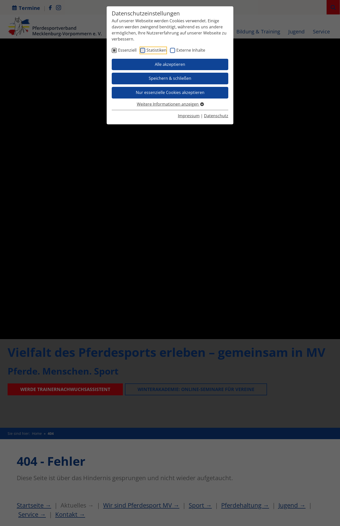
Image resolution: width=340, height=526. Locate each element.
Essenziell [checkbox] (127, 50)
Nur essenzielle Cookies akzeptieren (170, 92)
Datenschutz (216, 116)
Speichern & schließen (170, 78)
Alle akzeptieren (170, 64)
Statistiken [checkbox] (156, 50)
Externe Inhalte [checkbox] (190, 50)
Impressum (189, 116)
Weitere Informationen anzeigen (170, 104)
